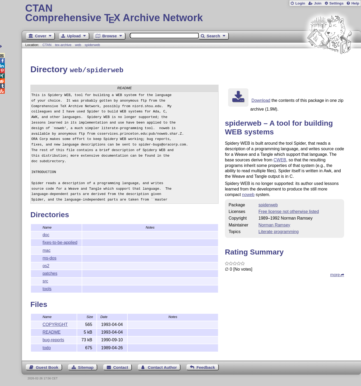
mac (46, 249)
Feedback (205, 366)
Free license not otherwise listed (288, 210)
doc (46, 234)
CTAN (47, 45)
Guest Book (47, 366)
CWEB (280, 159)
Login (300, 3)
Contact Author (162, 366)
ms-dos (49, 257)
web (78, 45)
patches (50, 272)
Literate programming (278, 231)
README (52, 331)
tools (47, 288)
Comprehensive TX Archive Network (191, 13)
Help (355, 3)
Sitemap (86, 366)
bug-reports (53, 339)
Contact (120, 366)
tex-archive (63, 45)
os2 (46, 265)
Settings (336, 3)
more (335, 274)
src (45, 280)
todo (47, 347)
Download (261, 99)
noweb (248, 194)
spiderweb (92, 45)
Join (317, 3)
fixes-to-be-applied (60, 241)
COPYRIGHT (55, 323)
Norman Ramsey (274, 224)
